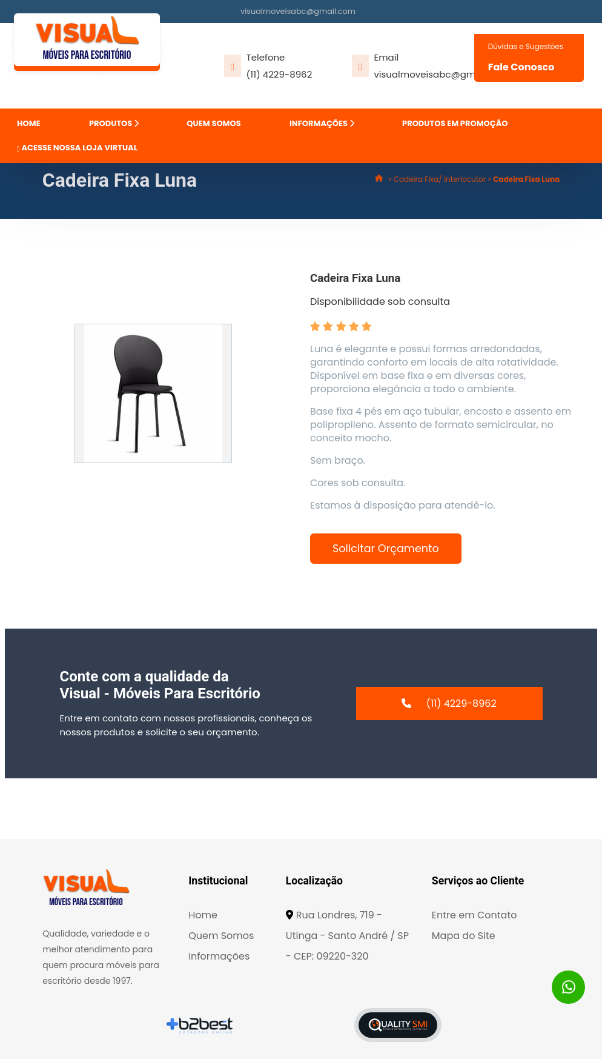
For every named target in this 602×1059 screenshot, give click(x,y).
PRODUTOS (114, 123)
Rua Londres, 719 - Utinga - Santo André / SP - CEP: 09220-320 (347, 935)
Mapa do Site (463, 936)
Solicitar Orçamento (385, 548)
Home (202, 915)
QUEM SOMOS (214, 123)
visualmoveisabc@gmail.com (298, 11)
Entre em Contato (474, 915)
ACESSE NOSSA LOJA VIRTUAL (77, 147)
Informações (219, 956)
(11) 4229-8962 (279, 74)
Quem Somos (221, 936)
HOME (29, 123)
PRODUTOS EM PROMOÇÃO (455, 123)
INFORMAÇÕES (321, 123)
